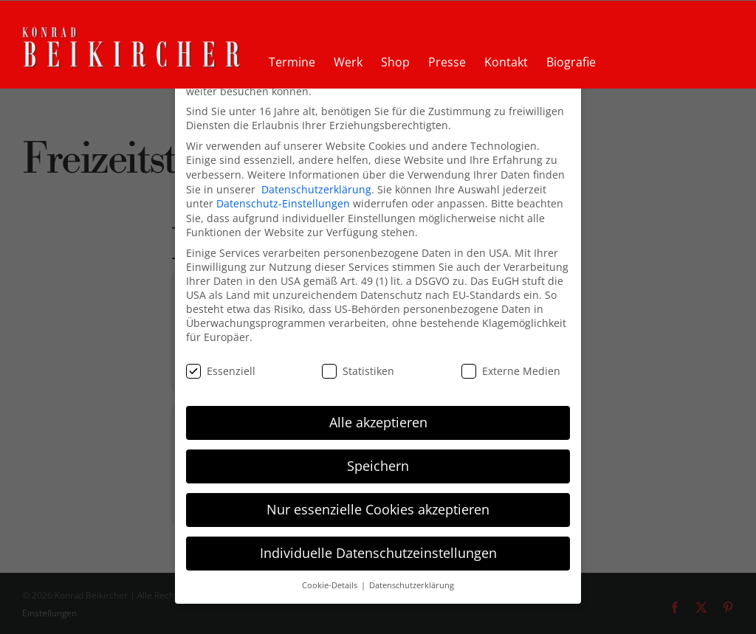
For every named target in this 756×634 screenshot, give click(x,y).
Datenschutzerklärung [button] (411, 579)
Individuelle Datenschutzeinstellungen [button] (378, 547)
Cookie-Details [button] (331, 579)
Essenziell (220, 365)
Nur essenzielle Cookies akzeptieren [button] (378, 503)
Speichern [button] (378, 460)
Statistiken (358, 365)
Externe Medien (510, 365)
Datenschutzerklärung (316, 183)
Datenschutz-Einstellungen (283, 197)
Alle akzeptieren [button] (378, 416)
